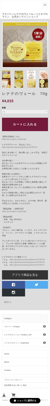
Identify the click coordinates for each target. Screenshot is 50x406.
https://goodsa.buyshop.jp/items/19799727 (27, 265)
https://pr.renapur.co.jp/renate (14, 139)
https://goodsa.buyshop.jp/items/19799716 (19, 147)
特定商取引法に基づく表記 (15, 385)
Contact (7, 370)
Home (6, 354)
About (6, 362)
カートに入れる (25, 124)
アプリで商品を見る (25, 274)
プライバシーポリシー (13, 380)
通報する (7, 302)
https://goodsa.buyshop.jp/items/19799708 (27, 259)
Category (8, 318)
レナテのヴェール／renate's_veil (25, 334)
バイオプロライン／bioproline (25, 343)
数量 (4, 108)
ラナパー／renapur (25, 326)
